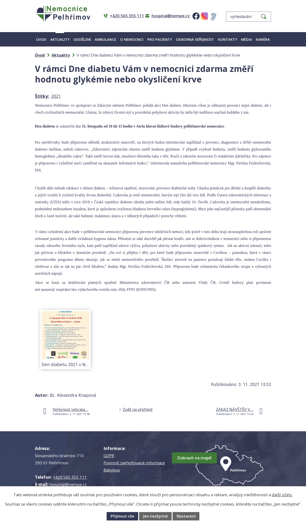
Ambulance (105, 39)
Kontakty (227, 39)
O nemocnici (131, 39)
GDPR (109, 455)
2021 (56, 96)
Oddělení (82, 39)
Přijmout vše (122, 516)
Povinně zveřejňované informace (134, 463)
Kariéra (263, 39)
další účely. (282, 494)
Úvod (41, 39)
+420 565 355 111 (70, 477)
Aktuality (60, 39)
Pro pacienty (159, 39)
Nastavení (186, 516)
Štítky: (42, 96)
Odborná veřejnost (195, 39)
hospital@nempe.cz (68, 484)
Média (246, 39)
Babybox (112, 470)
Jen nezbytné (155, 516)
